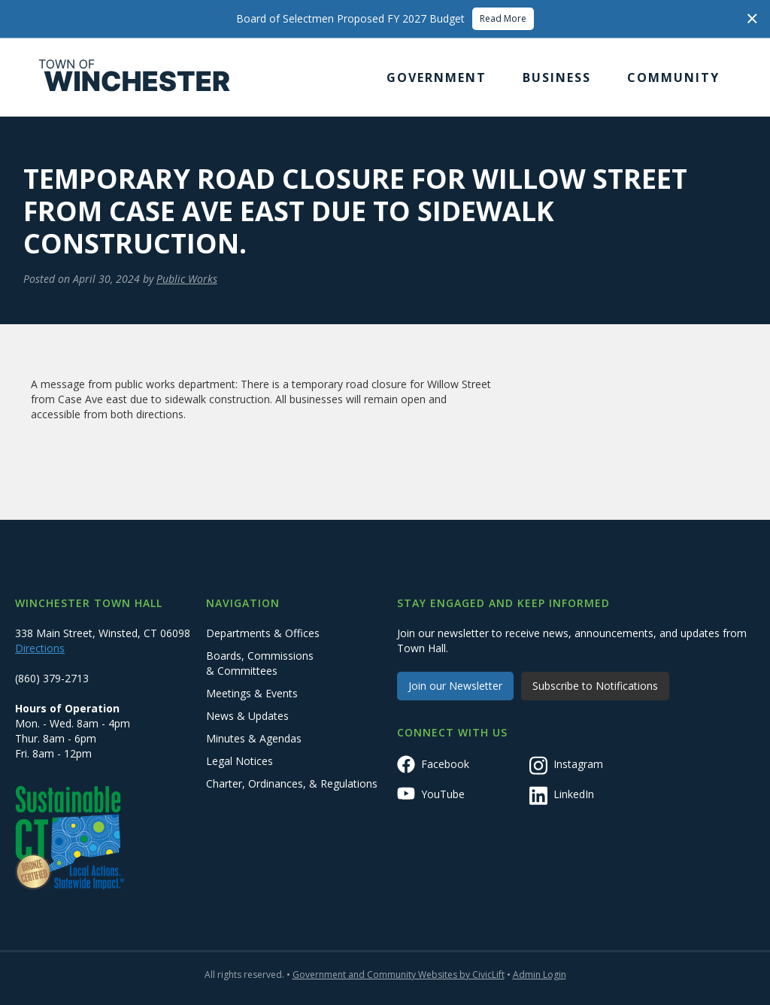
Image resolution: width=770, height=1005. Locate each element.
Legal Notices (239, 761)
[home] (134, 77)
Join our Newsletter (455, 686)
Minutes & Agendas (254, 738)
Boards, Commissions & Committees (260, 663)
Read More (503, 18)
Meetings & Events (252, 693)
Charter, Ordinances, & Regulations (291, 783)
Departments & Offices (263, 633)
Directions (40, 648)
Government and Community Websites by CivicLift (399, 974)
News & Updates (247, 716)
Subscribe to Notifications (595, 686)
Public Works (186, 279)
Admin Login (539, 974)
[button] (436, 77)
